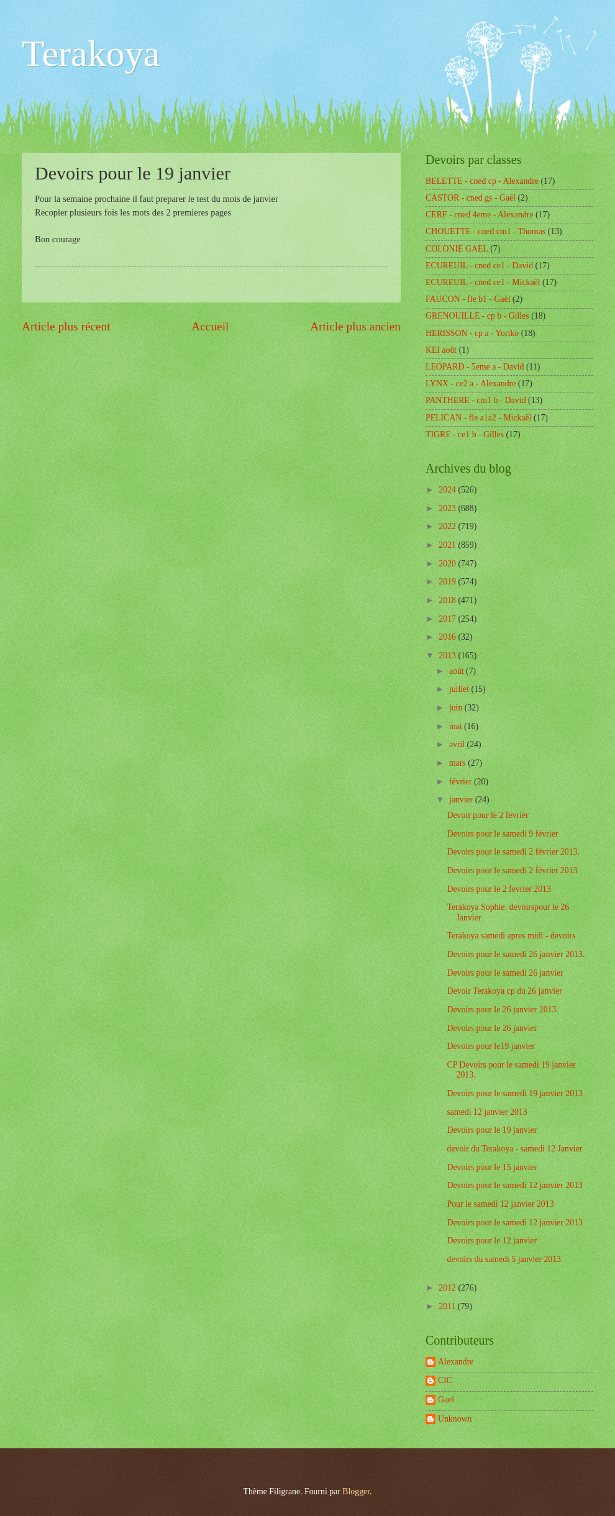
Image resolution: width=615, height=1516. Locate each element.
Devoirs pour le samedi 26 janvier (505, 973)
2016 (448, 637)
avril (458, 744)
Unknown (455, 1418)
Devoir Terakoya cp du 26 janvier (504, 991)
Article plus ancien (355, 326)
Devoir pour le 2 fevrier (487, 815)
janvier (462, 799)
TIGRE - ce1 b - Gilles (465, 434)
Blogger (356, 1491)
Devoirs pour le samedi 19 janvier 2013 (514, 1093)
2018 (448, 600)
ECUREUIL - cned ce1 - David (479, 265)
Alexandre (455, 1361)
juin (457, 707)
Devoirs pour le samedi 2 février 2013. (513, 851)
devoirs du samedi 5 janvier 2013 (504, 1259)
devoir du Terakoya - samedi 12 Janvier (514, 1148)
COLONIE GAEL (457, 248)
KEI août (441, 350)
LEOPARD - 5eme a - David (475, 366)
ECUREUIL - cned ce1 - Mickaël (483, 282)
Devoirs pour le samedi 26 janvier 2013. (516, 954)
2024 (448, 489)
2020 (448, 563)
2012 (448, 1287)
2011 (448, 1306)
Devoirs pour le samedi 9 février (502, 833)
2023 (448, 508)
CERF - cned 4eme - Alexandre (480, 214)
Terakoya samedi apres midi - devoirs (511, 935)
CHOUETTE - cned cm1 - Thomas (485, 231)
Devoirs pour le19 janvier (490, 1046)
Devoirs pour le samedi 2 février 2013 (512, 870)
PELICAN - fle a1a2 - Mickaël (479, 417)
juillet (460, 689)
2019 (448, 581)
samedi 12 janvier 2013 (487, 1112)
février (461, 781)
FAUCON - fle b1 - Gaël (468, 299)
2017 (448, 619)
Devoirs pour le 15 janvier (492, 1167)
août (457, 671)
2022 (448, 526)
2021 (448, 545)
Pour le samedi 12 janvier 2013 (500, 1204)
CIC (445, 1380)
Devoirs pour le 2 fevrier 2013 (498, 889)
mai (456, 726)
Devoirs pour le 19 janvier (492, 1130)
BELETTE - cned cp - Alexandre (482, 181)
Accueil (210, 326)
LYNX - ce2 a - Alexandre (471, 383)
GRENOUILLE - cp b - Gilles (477, 315)
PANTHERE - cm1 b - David (476, 400)
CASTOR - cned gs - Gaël (471, 197)
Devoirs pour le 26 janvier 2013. (502, 1009)
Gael (446, 1399)
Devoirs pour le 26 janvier (492, 1028)
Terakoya (91, 53)
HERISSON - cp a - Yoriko (472, 333)
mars (458, 763)
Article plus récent (66, 326)
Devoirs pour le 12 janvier (492, 1240)
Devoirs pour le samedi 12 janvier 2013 (514, 1185)
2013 (448, 655)
